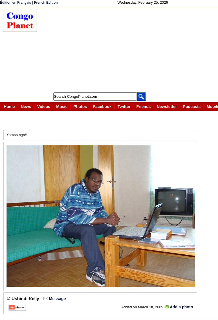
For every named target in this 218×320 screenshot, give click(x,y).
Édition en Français (15, 3)
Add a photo (181, 307)
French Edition (46, 3)
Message (57, 298)
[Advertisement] (130, 50)
